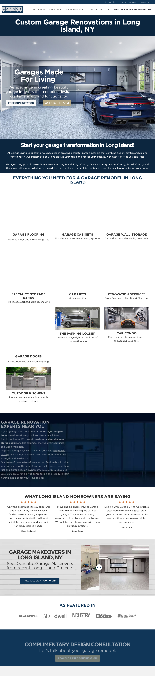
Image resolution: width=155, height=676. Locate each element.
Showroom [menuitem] (109, 618)
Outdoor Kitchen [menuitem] (86, 649)
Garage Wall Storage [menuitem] (88, 625)
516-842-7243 (129, 2)
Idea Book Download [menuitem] (113, 635)
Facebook (136, 618)
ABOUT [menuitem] (103, 10)
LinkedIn (135, 625)
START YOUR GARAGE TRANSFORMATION (132, 9)
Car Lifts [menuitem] (83, 632)
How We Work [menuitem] (110, 632)
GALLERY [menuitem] (90, 10)
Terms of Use (56, 660)
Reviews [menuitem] (108, 621)
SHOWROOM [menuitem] (39, 10)
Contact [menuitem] (107, 625)
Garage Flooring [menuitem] (86, 618)
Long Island (110, 2)
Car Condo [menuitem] (84, 646)
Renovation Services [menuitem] (88, 635)
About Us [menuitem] (108, 628)
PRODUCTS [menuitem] (54, 10)
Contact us (146, 2)
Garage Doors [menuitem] (85, 639)
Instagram (136, 621)
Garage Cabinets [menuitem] (87, 621)
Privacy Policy (42, 660)
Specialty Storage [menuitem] (87, 628)
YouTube (136, 632)
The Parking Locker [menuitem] (88, 642)
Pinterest (136, 628)
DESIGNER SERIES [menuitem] (72, 10)
